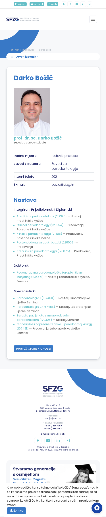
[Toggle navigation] (93, 20)
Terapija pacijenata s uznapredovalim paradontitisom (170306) (43, 319)
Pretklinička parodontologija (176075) (44, 252)
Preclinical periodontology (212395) (42, 217)
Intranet (36, 4)
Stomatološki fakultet (23, 50)
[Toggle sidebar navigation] (54, 58)
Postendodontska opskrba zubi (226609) (46, 243)
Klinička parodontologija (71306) (40, 235)
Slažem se (16, 510)
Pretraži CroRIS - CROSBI (33, 350)
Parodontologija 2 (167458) (36, 308)
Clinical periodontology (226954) (40, 226)
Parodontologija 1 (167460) (36, 299)
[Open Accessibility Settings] (97, 508)
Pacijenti (19, 4)
